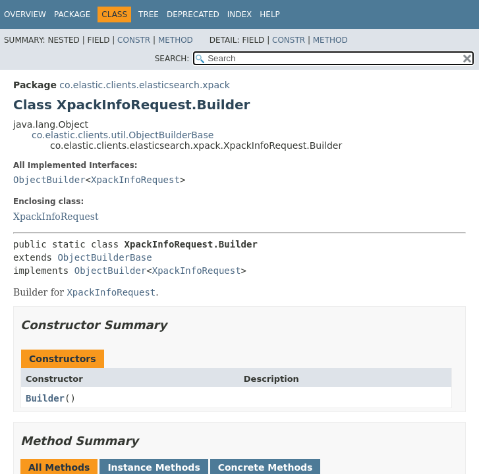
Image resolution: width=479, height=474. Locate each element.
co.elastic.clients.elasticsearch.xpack (144, 85)
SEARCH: (172, 58)
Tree (148, 14)
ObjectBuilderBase (104, 257)
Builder (45, 398)
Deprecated (193, 14)
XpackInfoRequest (135, 179)
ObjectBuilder (49, 179)
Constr (133, 40)
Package (72, 14)
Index (239, 14)
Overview (25, 14)
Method (175, 40)
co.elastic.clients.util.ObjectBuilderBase (122, 135)
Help (270, 14)
